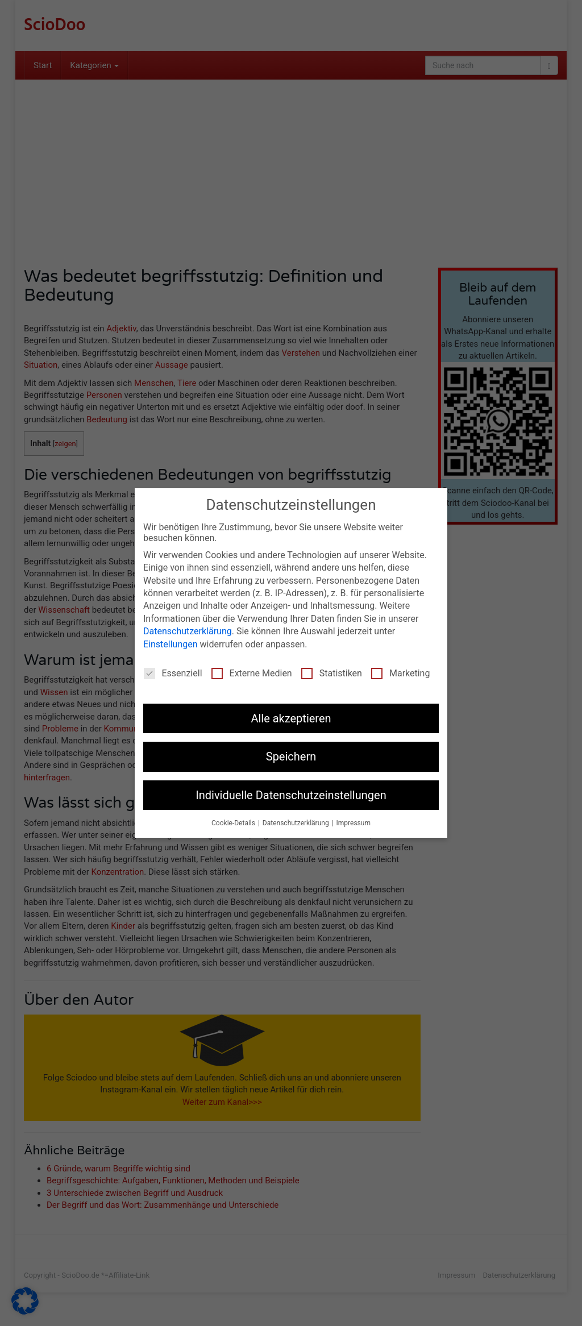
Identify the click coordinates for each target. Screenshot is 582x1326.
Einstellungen (170, 643)
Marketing (400, 672)
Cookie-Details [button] (234, 822)
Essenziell (173, 672)
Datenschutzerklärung (187, 630)
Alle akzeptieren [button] (291, 717)
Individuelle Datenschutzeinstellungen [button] (291, 794)
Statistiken (331, 672)
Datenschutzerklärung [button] (297, 822)
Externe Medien (251, 672)
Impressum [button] (353, 822)
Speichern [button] (291, 756)
